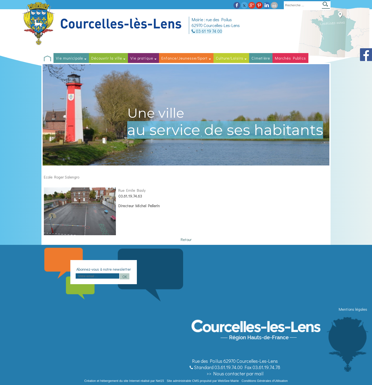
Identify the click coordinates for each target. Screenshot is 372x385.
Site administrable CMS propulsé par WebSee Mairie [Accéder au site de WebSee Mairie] (203, 381)
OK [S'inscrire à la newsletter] (124, 276)
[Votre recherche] (302, 5)
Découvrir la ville (106, 58)
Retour (186, 239)
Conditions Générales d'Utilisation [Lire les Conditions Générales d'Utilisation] (265, 381)
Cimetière (261, 58)
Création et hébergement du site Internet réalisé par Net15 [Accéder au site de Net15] (124, 381)
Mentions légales (353, 309)
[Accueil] (102, 24)
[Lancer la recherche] (326, 5)
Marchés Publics (290, 58)
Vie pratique (141, 58)
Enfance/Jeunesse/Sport (184, 58)
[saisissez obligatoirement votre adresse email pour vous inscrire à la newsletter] (97, 276)
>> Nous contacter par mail (234, 373)
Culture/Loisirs (229, 58)
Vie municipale (69, 58)
